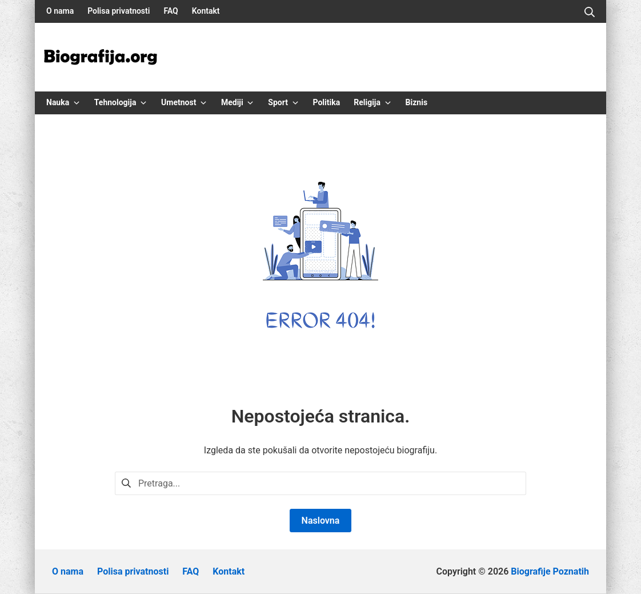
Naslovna (321, 520)
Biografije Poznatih (550, 571)
